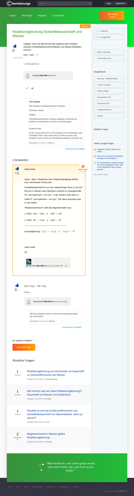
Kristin (53, 76)
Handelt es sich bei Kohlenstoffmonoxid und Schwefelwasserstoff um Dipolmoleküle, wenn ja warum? (54, 414)
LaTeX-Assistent (104, 85)
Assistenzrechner (104, 110)
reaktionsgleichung (31, 64)
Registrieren (120, 3)
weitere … (101, 116)
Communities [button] (58, 15)
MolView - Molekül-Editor (107, 79)
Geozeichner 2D (104, 97)
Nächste (85, 26)
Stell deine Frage (112, 15)
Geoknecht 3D (103, 103)
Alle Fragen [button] (27, 15)
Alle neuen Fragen (101, 174)
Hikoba (49, 442)
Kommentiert (33, 143)
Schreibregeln (37, 487)
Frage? (13, 15)
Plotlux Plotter (103, 91)
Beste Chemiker (103, 52)
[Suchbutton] (90, 3)
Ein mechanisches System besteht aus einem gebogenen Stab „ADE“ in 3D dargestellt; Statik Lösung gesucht (110, 166)
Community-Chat (104, 58)
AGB (18, 487)
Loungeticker (105, 37)
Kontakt (76, 487)
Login (109, 3)
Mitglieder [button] (42, 15)
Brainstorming (51, 379)
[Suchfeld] (65, 3)
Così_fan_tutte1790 (55, 266)
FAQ (26, 487)
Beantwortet (30, 266)
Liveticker (104, 31)
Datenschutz (64, 487)
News (10, 487)
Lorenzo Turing (61, 302)
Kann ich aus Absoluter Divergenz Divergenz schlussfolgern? (110, 157)
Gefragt (35, 76)
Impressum (50, 487)
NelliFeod (51, 143)
